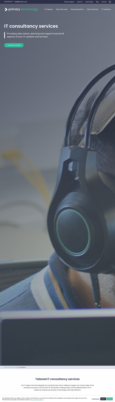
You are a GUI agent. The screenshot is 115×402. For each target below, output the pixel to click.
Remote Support (69, 2)
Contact (104, 2)
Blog (97, 2)
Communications (77, 9)
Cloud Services (62, 9)
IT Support (48, 9)
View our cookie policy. (36, 400)
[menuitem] (48, 9)
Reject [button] (103, 399)
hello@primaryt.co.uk (21, 2)
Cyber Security (92, 9)
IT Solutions (106, 9)
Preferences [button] (95, 399)
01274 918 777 (8, 2)
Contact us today (13, 45)
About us (80, 2)
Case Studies (89, 2)
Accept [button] (110, 399)
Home (6, 367)
